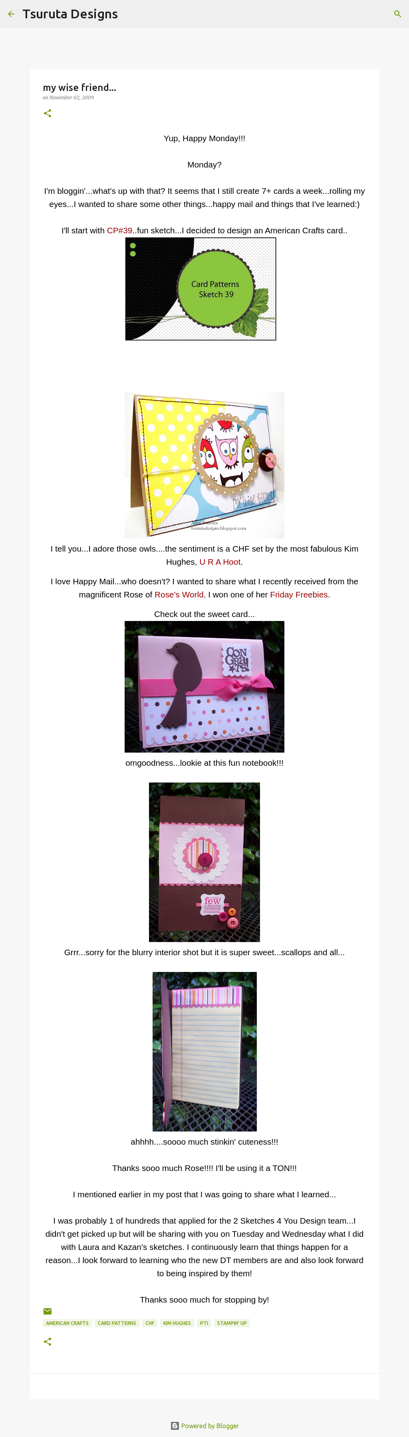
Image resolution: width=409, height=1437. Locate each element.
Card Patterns (117, 1323)
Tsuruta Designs (70, 13)
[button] (47, 113)
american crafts (67, 1323)
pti (204, 1323)
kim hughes (177, 1323)
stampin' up (232, 1323)
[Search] (129, 14)
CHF (149, 1323)
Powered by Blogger (204, 1425)
